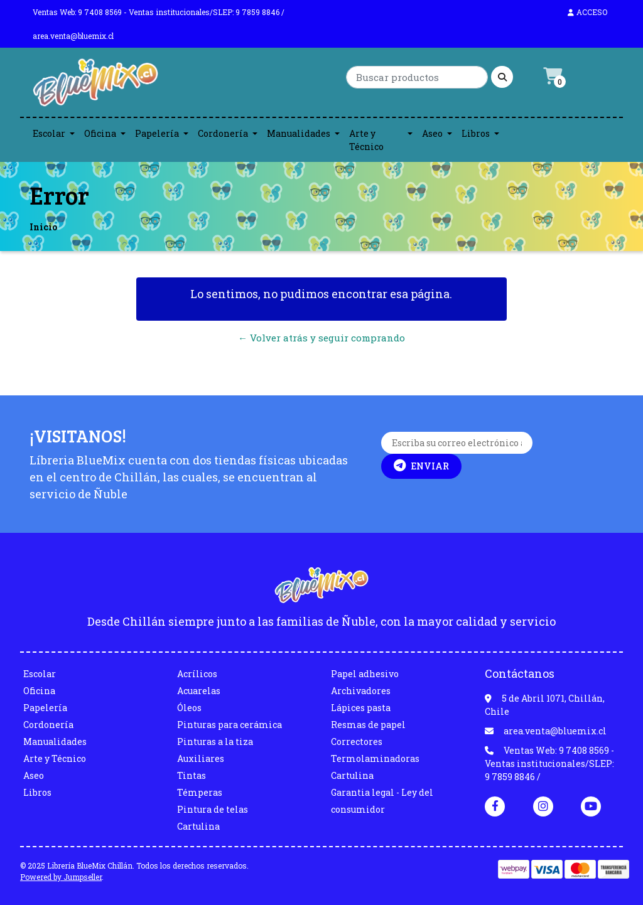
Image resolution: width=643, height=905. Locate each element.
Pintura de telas (212, 809)
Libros (476, 133)
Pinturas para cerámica (229, 725)
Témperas (199, 792)
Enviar (421, 465)
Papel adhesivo (365, 674)
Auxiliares (200, 758)
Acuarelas (198, 691)
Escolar (49, 133)
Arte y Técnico (366, 140)
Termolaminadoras (375, 758)
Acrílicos (197, 674)
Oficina (100, 133)
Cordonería (223, 133)
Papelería (157, 133)
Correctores (356, 741)
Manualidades (298, 133)
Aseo (432, 133)
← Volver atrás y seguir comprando (321, 337)
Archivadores (361, 691)
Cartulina (198, 826)
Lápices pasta (361, 708)
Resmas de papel (368, 725)
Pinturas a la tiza (215, 741)
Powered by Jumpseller (61, 877)
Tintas (191, 775)
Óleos (189, 708)
